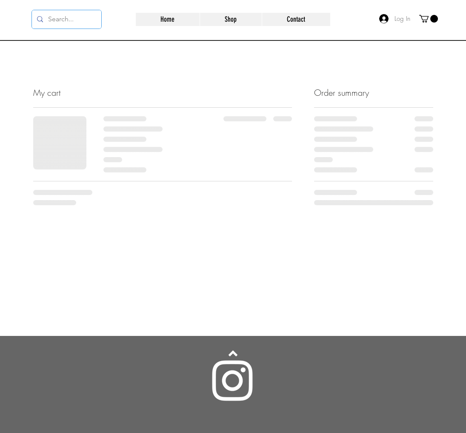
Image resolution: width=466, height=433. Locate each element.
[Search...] (65, 19)
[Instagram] (232, 380)
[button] (428, 19)
